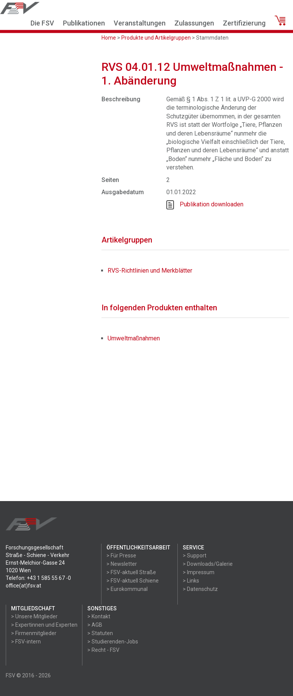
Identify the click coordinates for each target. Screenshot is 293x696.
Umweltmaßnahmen (134, 338)
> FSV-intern (26, 642)
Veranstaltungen (140, 23)
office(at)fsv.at (23, 586)
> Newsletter (121, 564)
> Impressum (198, 572)
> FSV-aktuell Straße (131, 572)
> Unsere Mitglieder (34, 616)
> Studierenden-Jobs (112, 642)
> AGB (94, 625)
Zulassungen (194, 23)
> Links (191, 581)
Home (108, 38)
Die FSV (42, 23)
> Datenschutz (200, 589)
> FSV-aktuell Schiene (132, 581)
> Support (194, 555)
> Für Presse (121, 555)
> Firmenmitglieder (33, 633)
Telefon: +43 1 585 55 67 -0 (38, 578)
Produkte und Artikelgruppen (156, 38)
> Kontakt (98, 616)
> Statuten (100, 633)
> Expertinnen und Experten (44, 625)
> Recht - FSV (103, 650)
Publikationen (84, 23)
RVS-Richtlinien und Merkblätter (150, 270)
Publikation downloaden (211, 204)
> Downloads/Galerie (208, 564)
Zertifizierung (244, 23)
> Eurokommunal (127, 589)
